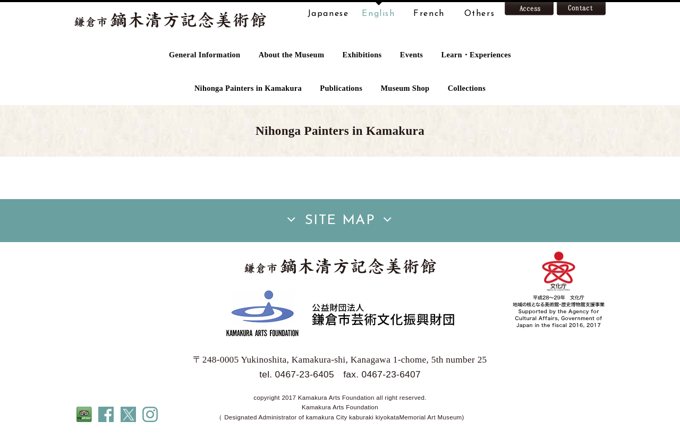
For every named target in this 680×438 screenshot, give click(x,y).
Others (479, 14)
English (378, 14)
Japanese (328, 14)
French (429, 14)
